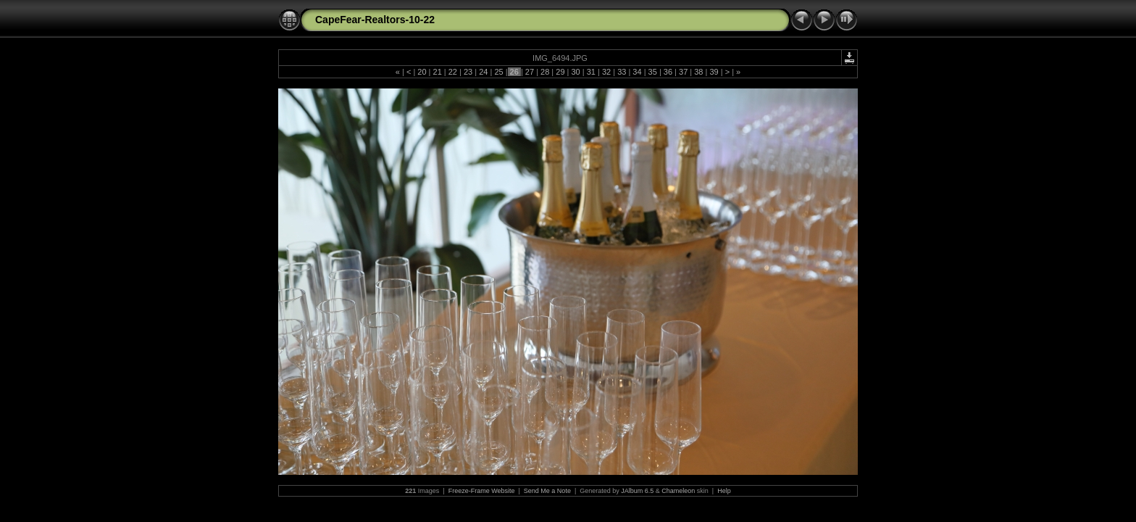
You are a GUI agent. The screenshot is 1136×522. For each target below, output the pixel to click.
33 (621, 71)
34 (636, 71)
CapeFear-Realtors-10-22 (375, 19)
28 (544, 71)
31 (591, 71)
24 (483, 71)
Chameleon (678, 490)
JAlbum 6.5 (637, 490)
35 (652, 71)
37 (683, 71)
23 (468, 71)
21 (436, 71)
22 (452, 71)
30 (575, 71)
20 (421, 71)
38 (698, 71)
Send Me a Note (547, 490)
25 (498, 71)
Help (724, 490)
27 (529, 71)
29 (560, 71)
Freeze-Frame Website (481, 490)
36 (667, 71)
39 (713, 71)
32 (606, 71)
